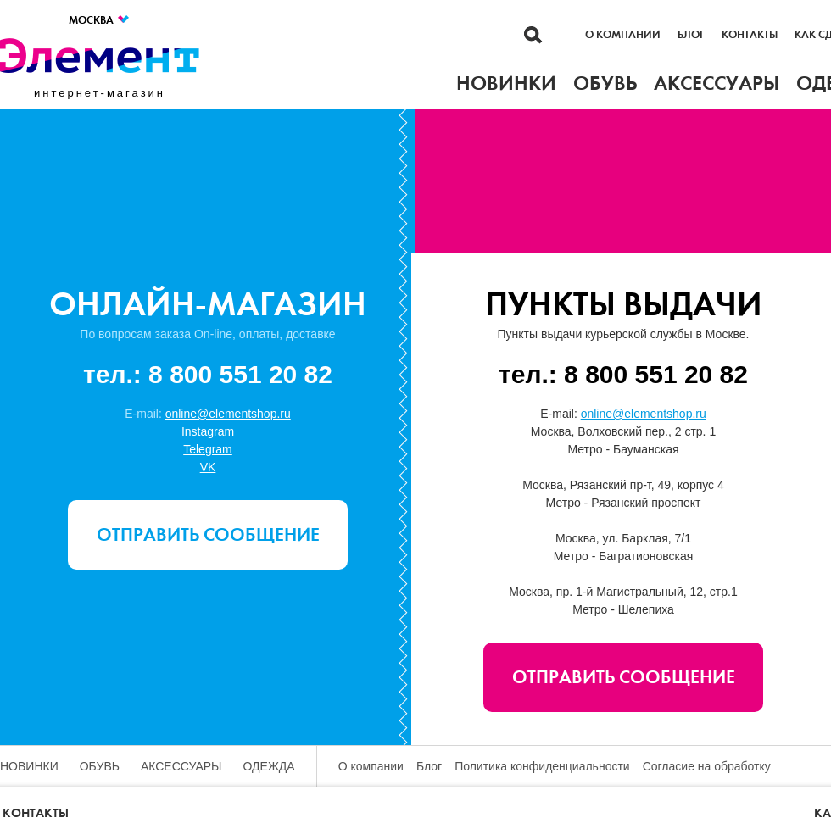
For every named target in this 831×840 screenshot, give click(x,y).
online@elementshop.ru (228, 413)
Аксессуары (181, 766)
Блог (691, 35)
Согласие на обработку (707, 766)
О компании (623, 35)
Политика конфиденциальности (542, 766)
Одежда (269, 766)
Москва (100, 20)
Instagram (207, 431)
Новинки (29, 766)
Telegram (207, 449)
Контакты (750, 35)
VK (208, 467)
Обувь (100, 766)
